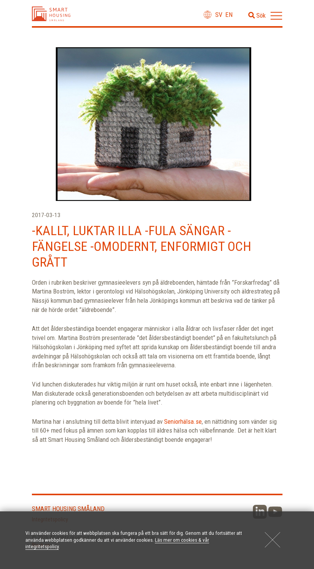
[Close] (272, 540)
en (229, 14)
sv (219, 14)
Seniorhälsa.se (183, 421)
